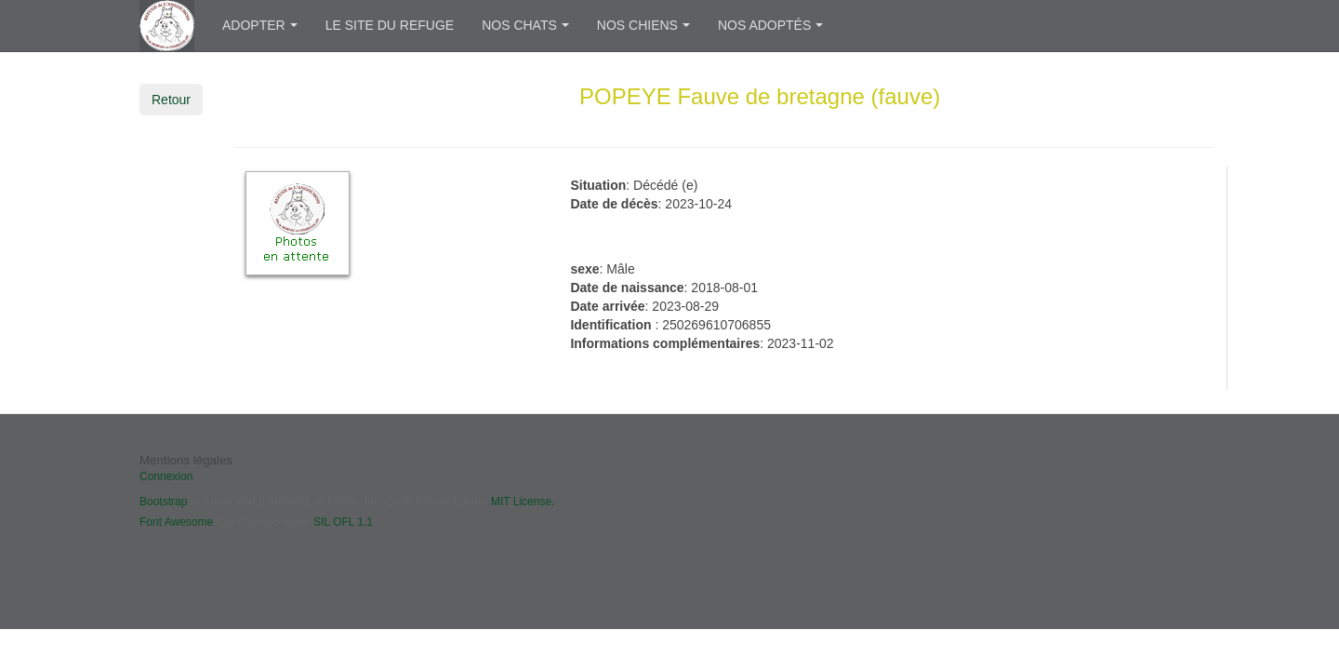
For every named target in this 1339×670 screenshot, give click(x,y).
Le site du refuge (389, 25)
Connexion (165, 476)
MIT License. (522, 501)
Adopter (260, 25)
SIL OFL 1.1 (343, 522)
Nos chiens (643, 25)
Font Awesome (176, 522)
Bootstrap (163, 501)
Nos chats (525, 25)
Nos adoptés (770, 25)
